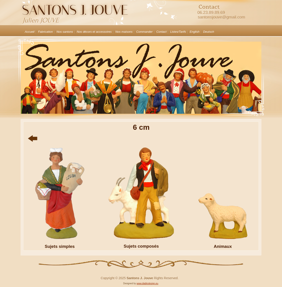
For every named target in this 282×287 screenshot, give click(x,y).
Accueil (29, 31)
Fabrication (45, 31)
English (194, 31)
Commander (144, 31)
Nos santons (64, 31)
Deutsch (208, 31)
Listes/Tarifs (178, 31)
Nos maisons (124, 31)
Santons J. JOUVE (75, 10)
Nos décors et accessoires (94, 31)
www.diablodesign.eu (147, 283)
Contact (161, 31)
